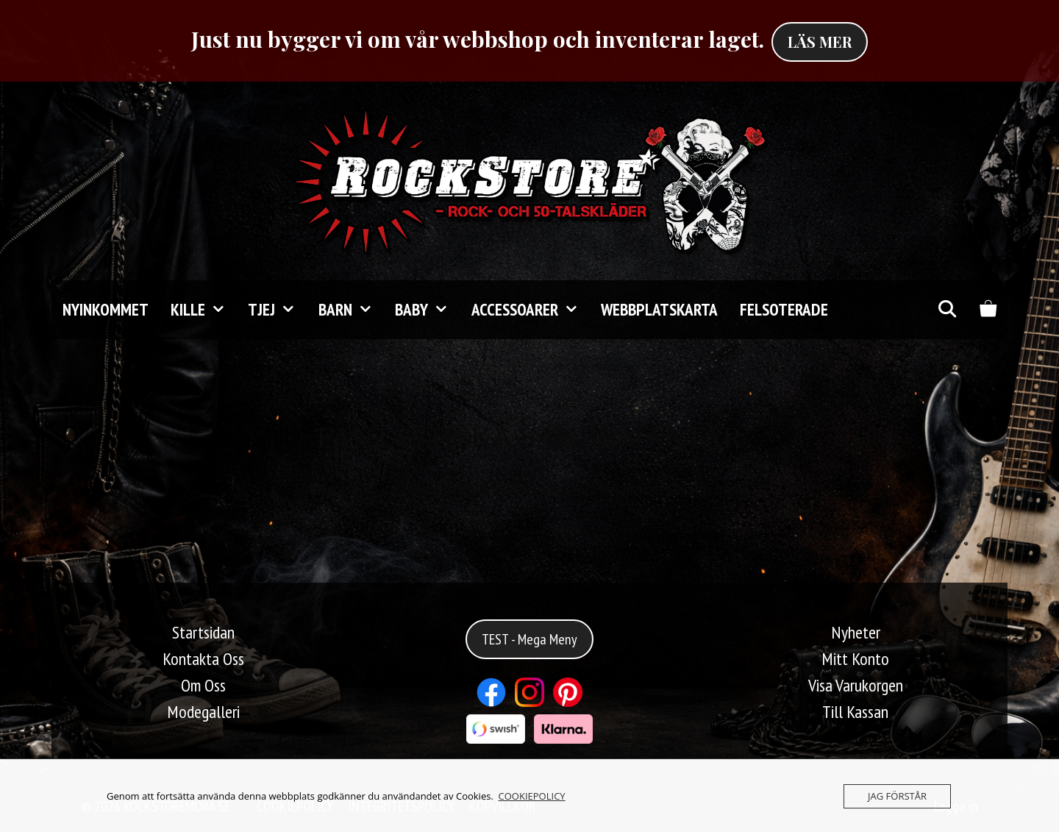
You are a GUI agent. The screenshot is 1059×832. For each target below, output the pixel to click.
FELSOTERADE (784, 309)
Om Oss (203, 685)
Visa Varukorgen (855, 685)
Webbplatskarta (659, 309)
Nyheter (855, 632)
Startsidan (203, 632)
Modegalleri (203, 711)
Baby (427, 309)
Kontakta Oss (203, 658)
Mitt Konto (855, 658)
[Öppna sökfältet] (946, 309)
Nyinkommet (106, 309)
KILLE (204, 309)
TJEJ (277, 309)
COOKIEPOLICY (532, 796)
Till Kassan (855, 711)
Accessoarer (530, 309)
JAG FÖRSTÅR (897, 796)
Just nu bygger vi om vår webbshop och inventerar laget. (477, 39)
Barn (351, 309)
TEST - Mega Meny (529, 639)
